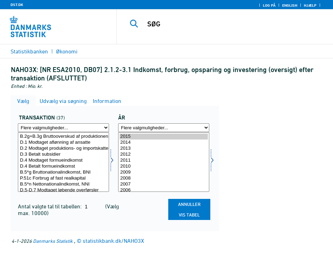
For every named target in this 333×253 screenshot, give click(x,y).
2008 (164, 178)
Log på (269, 5)
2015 (164, 137)
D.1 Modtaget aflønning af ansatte (63, 142)
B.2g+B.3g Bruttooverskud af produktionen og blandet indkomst (63, 137)
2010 (164, 166)
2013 (164, 148)
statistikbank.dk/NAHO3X (113, 241)
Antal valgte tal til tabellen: (50, 206)
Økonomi (66, 51)
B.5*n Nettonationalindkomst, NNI (63, 184)
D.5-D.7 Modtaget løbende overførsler (63, 190)
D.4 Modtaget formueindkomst (63, 160)
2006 (164, 190)
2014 (164, 142)
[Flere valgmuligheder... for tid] (163, 127)
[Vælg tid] (163, 162)
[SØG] (230, 24)
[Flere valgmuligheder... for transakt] (63, 127)
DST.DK (17, 4)
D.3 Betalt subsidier (63, 154)
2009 (164, 172)
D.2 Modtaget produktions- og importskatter (63, 148)
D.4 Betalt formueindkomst (63, 166)
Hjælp (310, 5)
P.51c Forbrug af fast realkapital (63, 178)
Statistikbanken (29, 51)
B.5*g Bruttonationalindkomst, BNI (63, 172)
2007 (164, 184)
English (289, 5)
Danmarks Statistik (53, 241)
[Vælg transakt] (63, 162)
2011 (164, 160)
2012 (164, 154)
